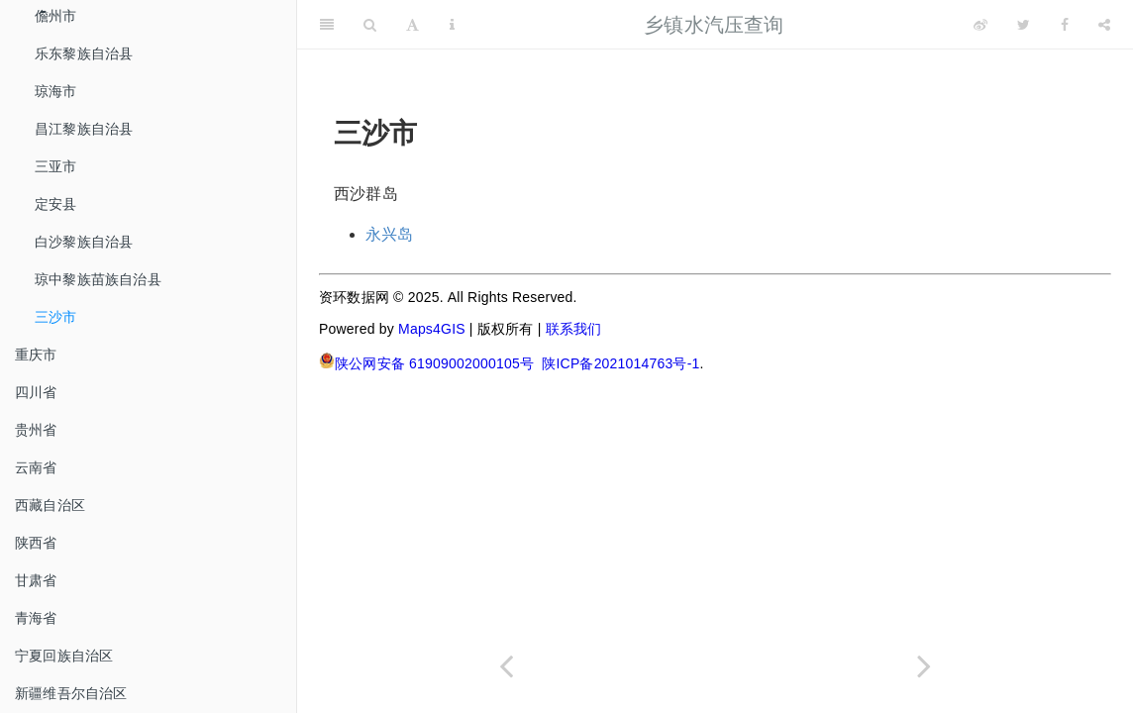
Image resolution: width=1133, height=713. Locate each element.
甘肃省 (36, 580)
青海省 (36, 618)
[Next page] (924, 666)
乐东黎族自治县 (84, 53)
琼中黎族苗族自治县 (98, 279)
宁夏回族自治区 (64, 655)
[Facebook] (1064, 25)
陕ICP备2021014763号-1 (620, 363)
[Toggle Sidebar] (327, 25)
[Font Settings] (412, 25)
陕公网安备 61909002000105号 (426, 362)
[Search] (370, 25)
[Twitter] (1023, 25)
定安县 (56, 204)
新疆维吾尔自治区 (71, 693)
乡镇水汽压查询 (713, 25)
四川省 (36, 392)
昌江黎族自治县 (84, 129)
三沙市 (56, 317)
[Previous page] (506, 666)
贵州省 (36, 430)
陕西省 (36, 543)
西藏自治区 (50, 505)
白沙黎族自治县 (84, 242)
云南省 (36, 467)
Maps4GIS (431, 329)
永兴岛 (389, 234)
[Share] (1104, 25)
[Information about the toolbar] (452, 25)
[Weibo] (980, 25)
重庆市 (36, 354)
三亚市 (56, 166)
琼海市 (56, 91)
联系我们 (574, 329)
